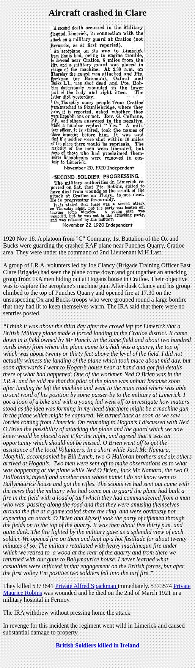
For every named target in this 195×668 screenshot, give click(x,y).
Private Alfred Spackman (86, 586)
